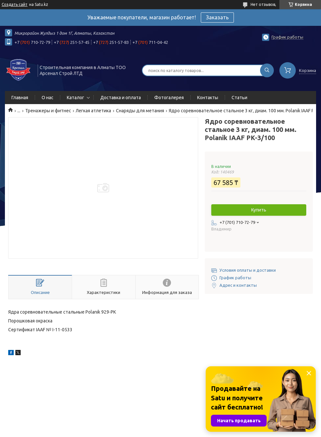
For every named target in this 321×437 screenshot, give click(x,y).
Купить (258, 209)
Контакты (207, 97)
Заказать (217, 17)
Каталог (75, 97)
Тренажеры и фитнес (48, 110)
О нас (47, 97)
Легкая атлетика (93, 110)
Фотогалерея (169, 97)
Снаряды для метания (140, 110)
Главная (19, 97)
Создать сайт (15, 4)
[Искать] (267, 70)
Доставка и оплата (120, 97)
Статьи (239, 97)
